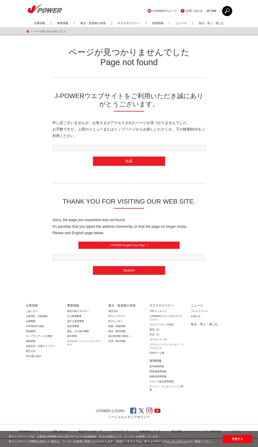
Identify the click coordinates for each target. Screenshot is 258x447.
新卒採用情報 (157, 366)
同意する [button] (237, 439)
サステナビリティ (129, 23)
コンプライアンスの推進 (39, 336)
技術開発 (30, 331)
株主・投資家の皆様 (93, 23)
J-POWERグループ (164, 10)
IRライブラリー (116, 316)
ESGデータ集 (157, 353)
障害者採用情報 (158, 371)
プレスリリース (199, 311)
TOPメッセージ (158, 311)
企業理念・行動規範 (37, 316)
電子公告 (30, 351)
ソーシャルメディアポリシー (129, 417)
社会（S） (155, 334)
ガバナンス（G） (159, 339)
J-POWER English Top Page (127, 245)
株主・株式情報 (116, 331)
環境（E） (155, 329)
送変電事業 (73, 326)
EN (214, 10)
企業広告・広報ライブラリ (40, 346)
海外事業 (72, 336)
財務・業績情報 (116, 326)
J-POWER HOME (28, 31)
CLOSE (227, 11)
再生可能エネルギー (78, 311)
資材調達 (30, 341)
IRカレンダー (115, 321)
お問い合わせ (194, 10)
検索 (129, 161)
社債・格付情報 (116, 341)
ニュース (181, 23)
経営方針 (113, 311)
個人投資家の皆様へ (119, 336)
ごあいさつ (32, 311)
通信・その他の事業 (78, 331)
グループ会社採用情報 (162, 381)
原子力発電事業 (75, 321)
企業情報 (39, 23)
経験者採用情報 (158, 376)
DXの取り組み (33, 356)
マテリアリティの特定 (162, 324)
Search (129, 270)
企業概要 (30, 321)
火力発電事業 (74, 316)
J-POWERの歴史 (35, 326)
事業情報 (62, 23)
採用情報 (157, 23)
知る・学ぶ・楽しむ (211, 23)
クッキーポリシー (178, 441)
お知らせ (196, 316)
